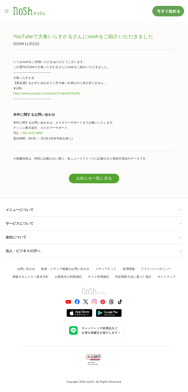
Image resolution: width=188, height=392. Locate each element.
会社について (94, 237)
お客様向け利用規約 (68, 276)
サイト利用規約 (98, 276)
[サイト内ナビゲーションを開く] (7, 11)
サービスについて (94, 223)
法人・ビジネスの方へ (94, 251)
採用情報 (129, 269)
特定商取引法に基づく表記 (133, 276)
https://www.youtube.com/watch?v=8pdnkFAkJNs (47, 93)
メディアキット (106, 269)
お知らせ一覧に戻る (94, 178)
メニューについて (94, 210)
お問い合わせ (26, 269)
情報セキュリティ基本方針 (30, 276)
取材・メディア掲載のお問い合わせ (65, 269)
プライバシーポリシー (156, 269)
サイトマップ (166, 276)
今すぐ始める (168, 11)
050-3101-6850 (32, 133)
